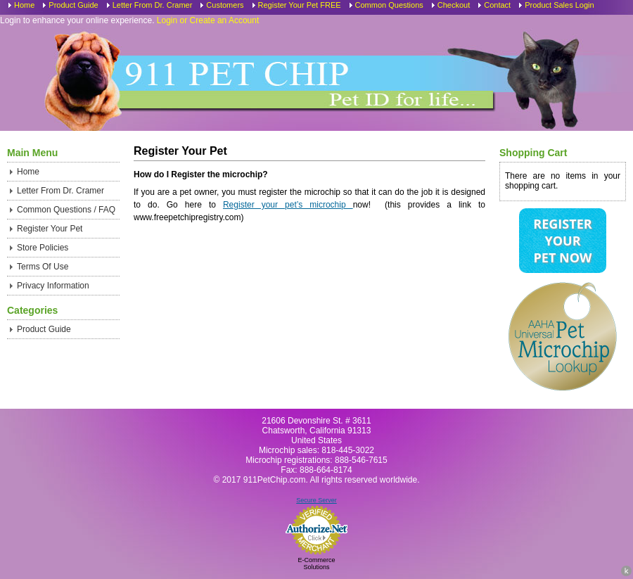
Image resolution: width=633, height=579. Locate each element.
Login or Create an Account (208, 20)
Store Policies (42, 248)
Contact (497, 5)
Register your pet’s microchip (288, 205)
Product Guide (73, 5)
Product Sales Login (559, 5)
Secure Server (316, 500)
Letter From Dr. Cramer (153, 5)
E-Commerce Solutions (316, 563)
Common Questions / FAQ (66, 210)
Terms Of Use (42, 267)
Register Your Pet (49, 229)
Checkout (453, 5)
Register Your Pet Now (562, 240)
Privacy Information (53, 286)
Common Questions (389, 5)
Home (24, 5)
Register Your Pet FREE (299, 5)
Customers (224, 5)
